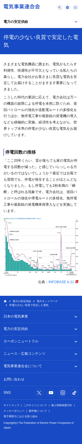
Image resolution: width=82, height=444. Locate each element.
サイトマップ (11, 405)
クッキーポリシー (13, 410)
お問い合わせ (13, 379)
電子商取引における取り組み (20, 416)
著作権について (38, 410)
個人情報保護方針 (61, 405)
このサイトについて (35, 405)
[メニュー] (60, 7)
